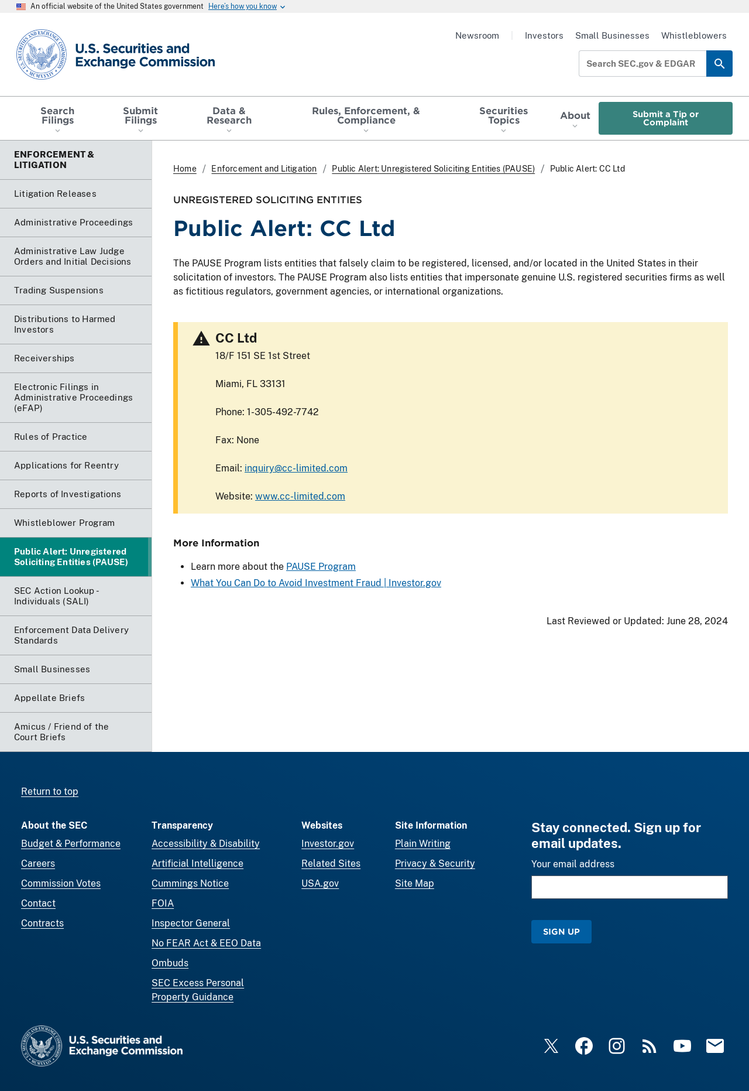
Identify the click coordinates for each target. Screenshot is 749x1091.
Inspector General (191, 923)
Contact (38, 903)
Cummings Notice (190, 883)
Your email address (572, 864)
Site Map (414, 883)
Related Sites (330, 863)
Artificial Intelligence (197, 863)
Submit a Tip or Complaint (666, 118)
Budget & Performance (71, 843)
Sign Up (561, 931)
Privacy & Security (435, 863)
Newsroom (477, 35)
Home (185, 168)
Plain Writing (423, 843)
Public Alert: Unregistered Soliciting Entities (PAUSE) (433, 168)
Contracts (42, 923)
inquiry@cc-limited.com (296, 468)
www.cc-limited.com (300, 496)
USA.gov (320, 883)
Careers (38, 863)
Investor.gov (327, 843)
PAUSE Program (321, 566)
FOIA (163, 903)
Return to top (49, 791)
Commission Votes (61, 883)
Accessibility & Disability (206, 843)
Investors (544, 35)
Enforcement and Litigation (264, 168)
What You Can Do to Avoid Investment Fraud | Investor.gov (316, 583)
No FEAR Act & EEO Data (206, 943)
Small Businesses (612, 35)
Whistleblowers (694, 35)
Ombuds (170, 963)
